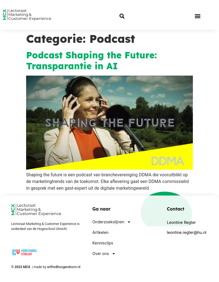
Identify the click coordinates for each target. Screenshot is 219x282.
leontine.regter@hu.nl (186, 232)
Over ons (104, 253)
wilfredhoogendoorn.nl (63, 267)
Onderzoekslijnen (111, 222)
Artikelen (100, 232)
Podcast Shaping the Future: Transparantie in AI (91, 60)
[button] (197, 16)
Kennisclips (102, 243)
